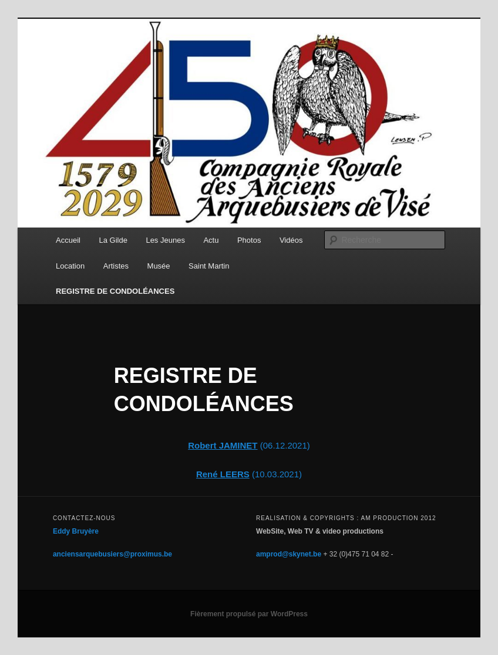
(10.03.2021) (276, 474)
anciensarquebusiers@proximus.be (112, 554)
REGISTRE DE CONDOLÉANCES (115, 291)
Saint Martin (209, 266)
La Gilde (113, 240)
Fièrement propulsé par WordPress (249, 614)
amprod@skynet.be (288, 554)
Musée (158, 266)
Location (70, 266)
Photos (249, 240)
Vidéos (291, 240)
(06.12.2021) (249, 445)
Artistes (116, 266)
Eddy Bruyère (76, 531)
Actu (210, 240)
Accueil (68, 240)
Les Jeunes (165, 240)
